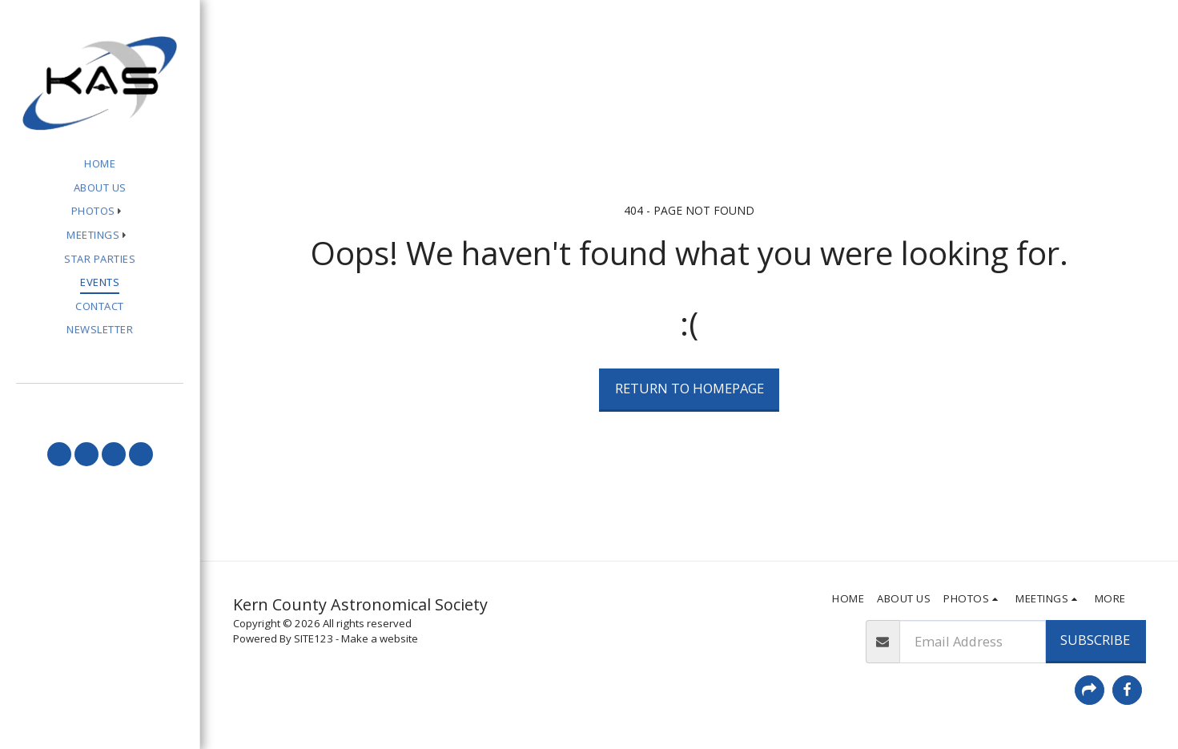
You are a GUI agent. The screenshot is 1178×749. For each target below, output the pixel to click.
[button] (100, 211)
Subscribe (1095, 639)
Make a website (379, 638)
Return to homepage (689, 388)
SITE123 (313, 638)
